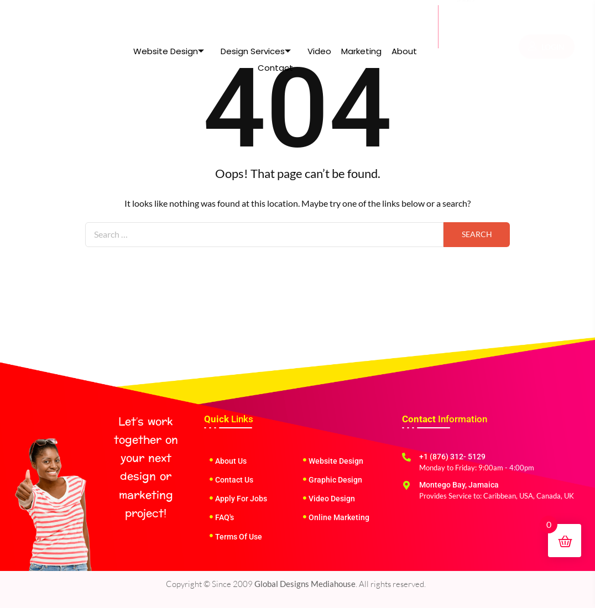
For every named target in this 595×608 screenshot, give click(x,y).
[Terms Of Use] (211, 535)
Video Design (332, 498)
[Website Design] (304, 460)
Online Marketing (339, 517)
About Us (231, 461)
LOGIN (546, 22)
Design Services (256, 19)
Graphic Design (335, 479)
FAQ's (224, 517)
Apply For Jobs (241, 498)
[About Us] (211, 460)
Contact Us (234, 479)
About (404, 19)
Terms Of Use (238, 536)
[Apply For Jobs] (211, 498)
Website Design (168, 19)
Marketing (361, 19)
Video (319, 19)
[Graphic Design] (304, 479)
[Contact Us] (211, 479)
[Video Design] (304, 498)
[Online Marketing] (304, 516)
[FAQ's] (211, 516)
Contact (275, 35)
